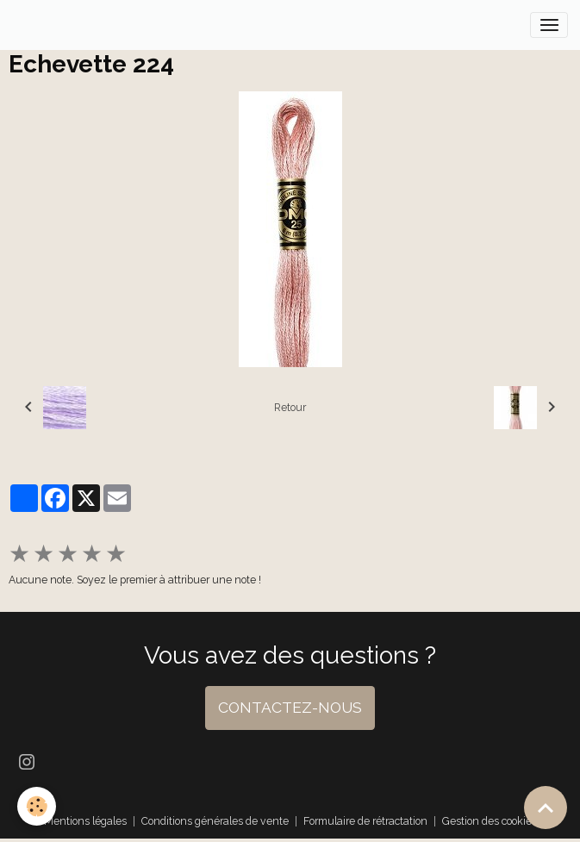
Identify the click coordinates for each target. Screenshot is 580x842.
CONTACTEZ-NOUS (290, 707)
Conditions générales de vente (215, 820)
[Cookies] (36, 806)
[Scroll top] (545, 807)
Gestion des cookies (489, 820)
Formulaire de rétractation (365, 820)
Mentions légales (85, 820)
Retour (290, 407)
